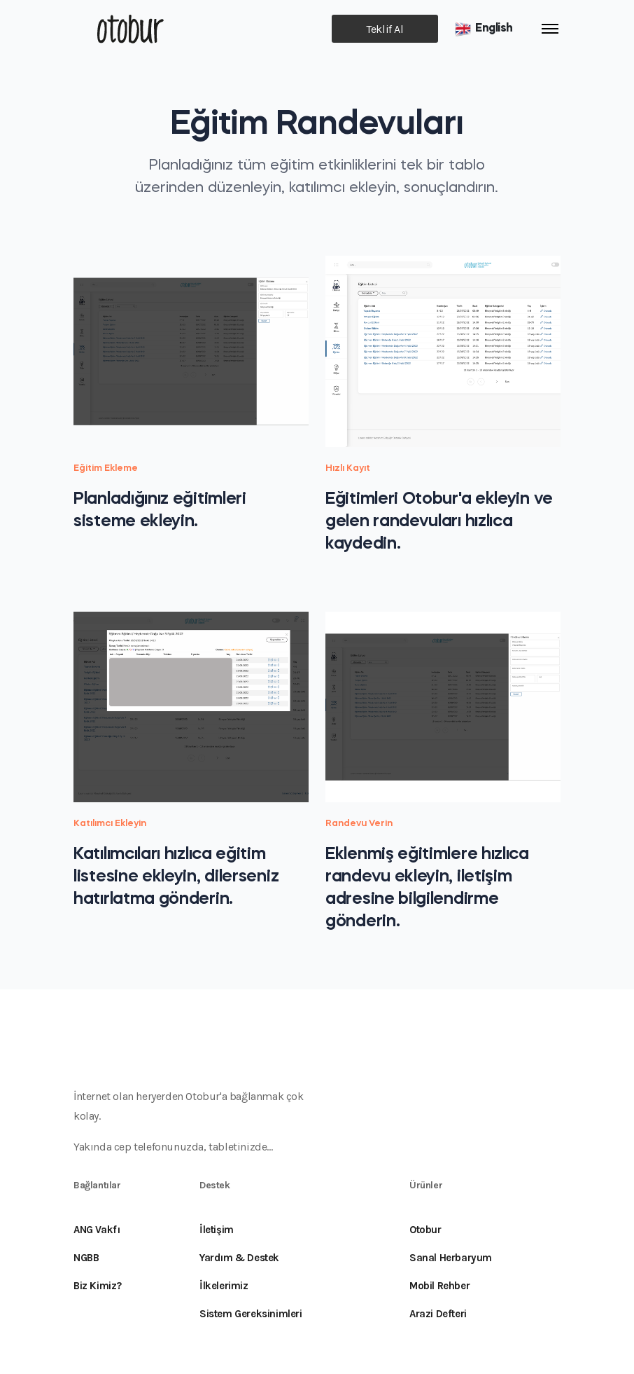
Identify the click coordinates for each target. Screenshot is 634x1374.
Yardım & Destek (239, 1257)
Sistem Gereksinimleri (250, 1313)
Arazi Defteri (438, 1313)
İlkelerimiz (223, 1285)
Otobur (425, 1229)
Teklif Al (384, 29)
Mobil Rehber (439, 1285)
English (483, 29)
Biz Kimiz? (97, 1285)
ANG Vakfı (96, 1229)
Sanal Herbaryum (450, 1257)
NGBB (86, 1257)
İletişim (216, 1229)
